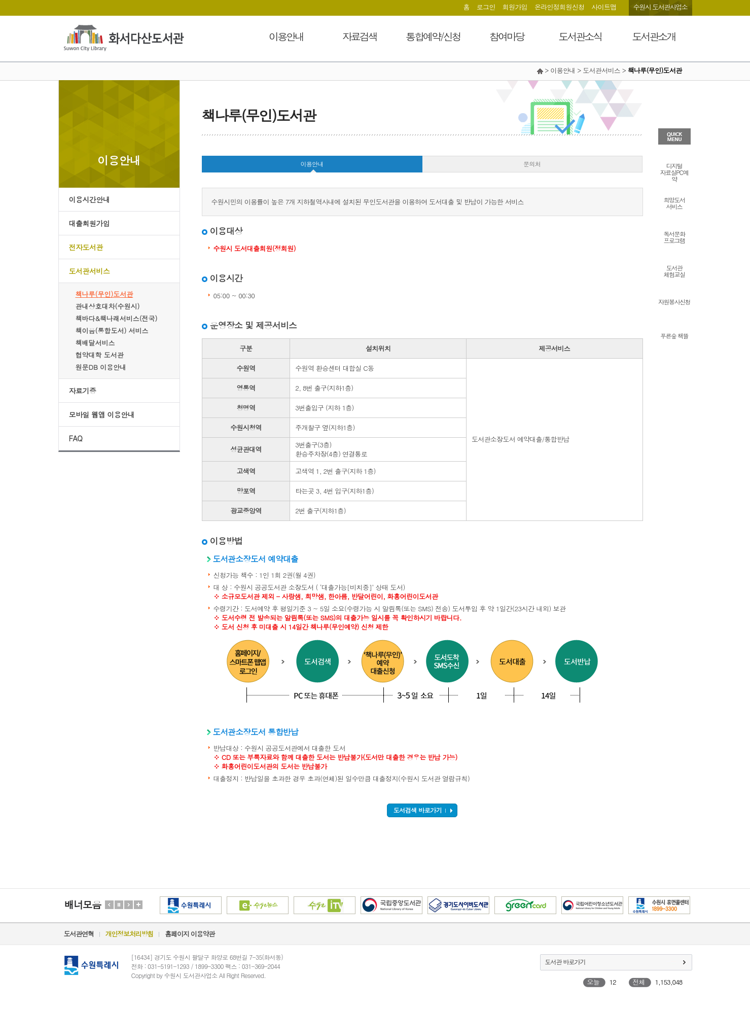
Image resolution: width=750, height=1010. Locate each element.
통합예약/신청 (433, 36)
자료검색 (359, 36)
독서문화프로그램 (674, 236)
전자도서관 (86, 247)
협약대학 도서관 (100, 355)
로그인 (486, 7)
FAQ (76, 438)
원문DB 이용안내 (101, 367)
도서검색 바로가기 (418, 810)
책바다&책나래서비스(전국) (117, 318)
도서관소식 (580, 36)
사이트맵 (603, 7)
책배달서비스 (95, 342)
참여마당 (506, 36)
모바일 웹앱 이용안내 (102, 414)
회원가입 (515, 7)
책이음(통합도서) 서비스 (112, 330)
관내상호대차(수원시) (108, 306)
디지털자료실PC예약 (674, 171)
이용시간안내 (89, 199)
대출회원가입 (89, 223)
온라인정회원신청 (559, 7)
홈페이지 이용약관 (190, 933)
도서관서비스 (89, 271)
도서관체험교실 (674, 270)
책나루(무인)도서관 (104, 294)
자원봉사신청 (674, 301)
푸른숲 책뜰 (674, 335)
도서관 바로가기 (565, 961)
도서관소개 (653, 36)
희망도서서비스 (674, 202)
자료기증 (82, 391)
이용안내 (286, 36)
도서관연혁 (79, 933)
